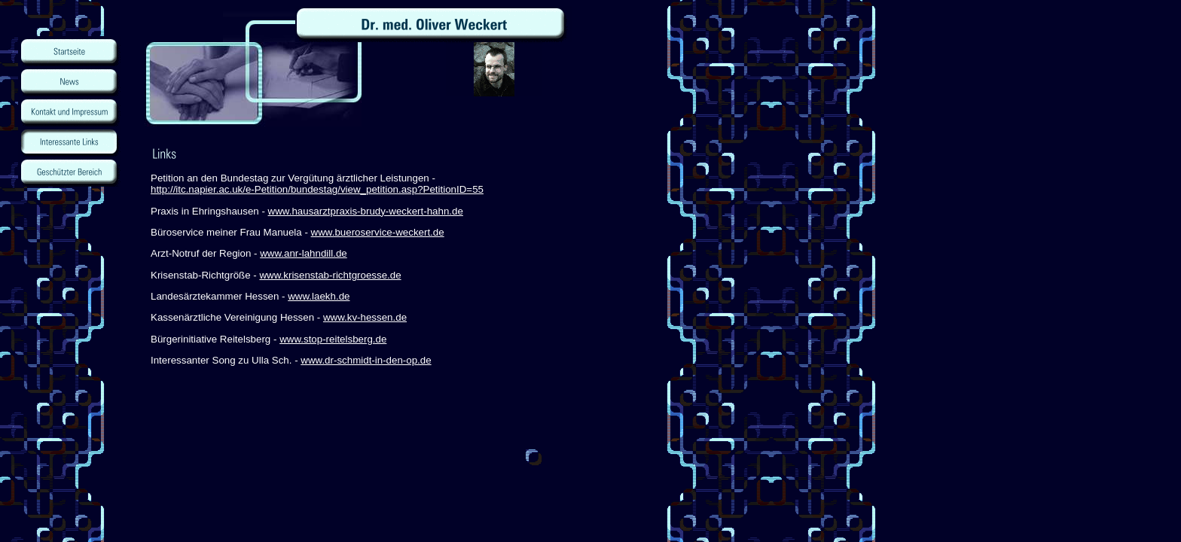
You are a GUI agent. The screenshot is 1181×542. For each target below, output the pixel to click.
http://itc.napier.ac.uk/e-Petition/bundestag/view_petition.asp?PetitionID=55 (317, 189)
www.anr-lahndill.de (303, 253)
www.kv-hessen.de (365, 317)
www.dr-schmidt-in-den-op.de (366, 360)
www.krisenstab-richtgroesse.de (330, 275)
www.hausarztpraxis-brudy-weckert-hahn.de (365, 211)
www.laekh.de (318, 296)
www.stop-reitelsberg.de (332, 339)
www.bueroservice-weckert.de (377, 232)
